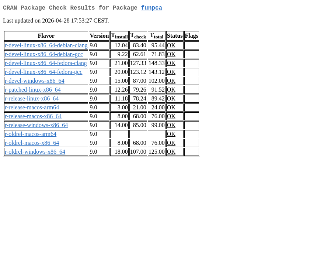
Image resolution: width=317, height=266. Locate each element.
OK (171, 47)
